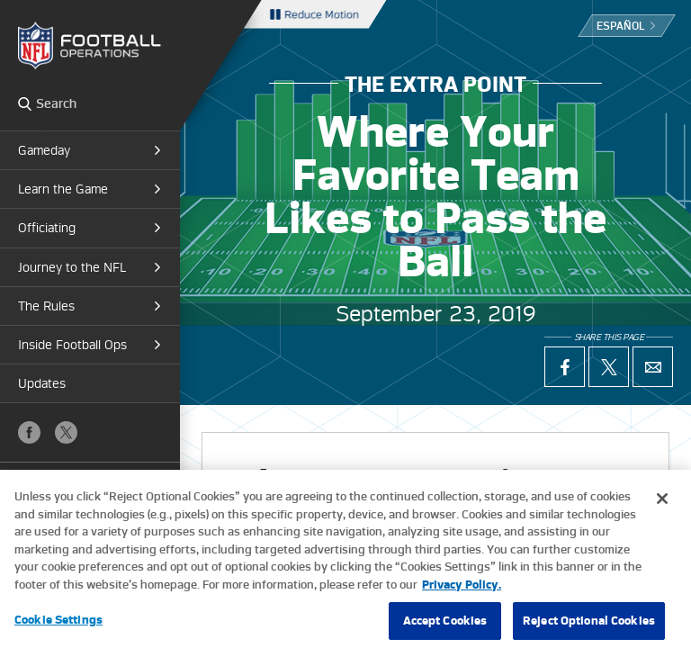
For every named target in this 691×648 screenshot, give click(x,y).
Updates (42, 383)
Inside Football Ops (72, 345)
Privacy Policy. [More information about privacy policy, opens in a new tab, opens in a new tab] (461, 593)
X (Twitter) (66, 432)
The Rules (46, 306)
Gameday (44, 150)
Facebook (29, 432)
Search (24, 103)
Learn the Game (63, 189)
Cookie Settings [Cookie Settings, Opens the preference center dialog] (58, 628)
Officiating (47, 227)
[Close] (662, 507)
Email (653, 366)
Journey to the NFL (72, 267)
